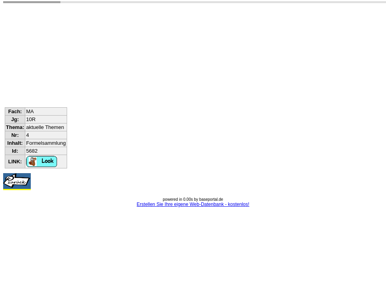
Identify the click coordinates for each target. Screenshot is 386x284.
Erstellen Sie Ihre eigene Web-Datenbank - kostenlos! (193, 204)
